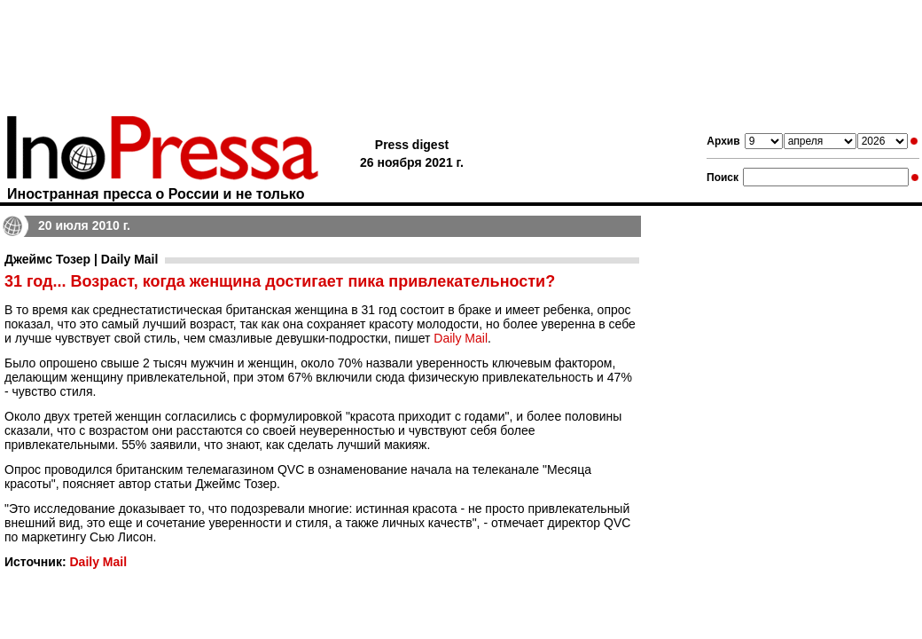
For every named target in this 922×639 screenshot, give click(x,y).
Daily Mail (461, 338)
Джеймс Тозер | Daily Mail (81, 259)
